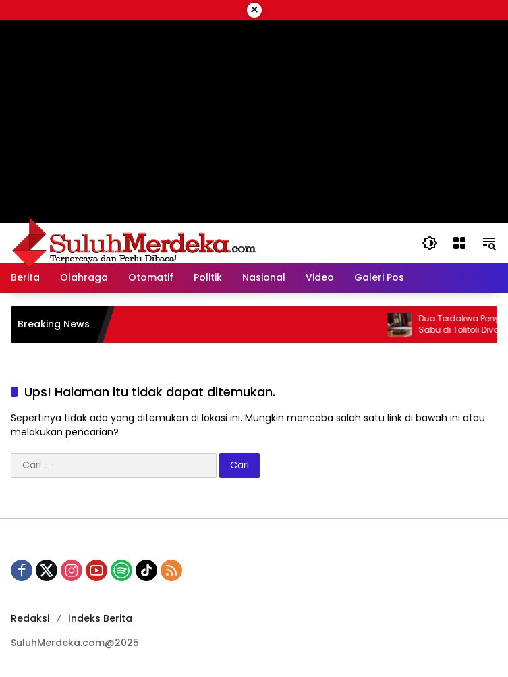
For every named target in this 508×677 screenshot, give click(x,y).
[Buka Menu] (459, 243)
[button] (430, 243)
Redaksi (30, 618)
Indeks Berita (100, 618)
